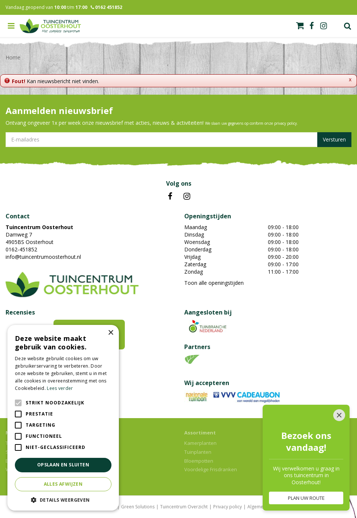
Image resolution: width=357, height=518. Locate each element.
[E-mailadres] (178, 139)
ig (323, 26)
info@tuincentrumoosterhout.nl (43, 256)
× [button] (110, 333)
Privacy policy (227, 507)
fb (311, 26)
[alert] (63, 418)
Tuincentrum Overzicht (184, 507)
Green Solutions (138, 507)
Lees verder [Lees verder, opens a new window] (60, 388)
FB (170, 196)
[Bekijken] (300, 25)
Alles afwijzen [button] (63, 484)
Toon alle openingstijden (214, 282)
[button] (63, 499)
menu (11, 26)
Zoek (347, 26)
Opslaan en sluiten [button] (63, 465)
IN (186, 196)
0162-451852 (21, 249)
